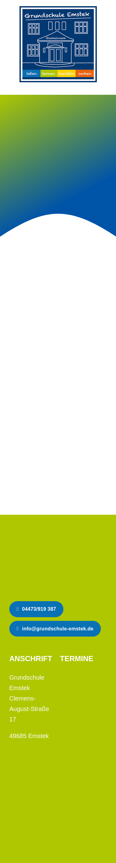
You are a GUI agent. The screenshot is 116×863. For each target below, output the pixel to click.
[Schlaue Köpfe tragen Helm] (48, 536)
